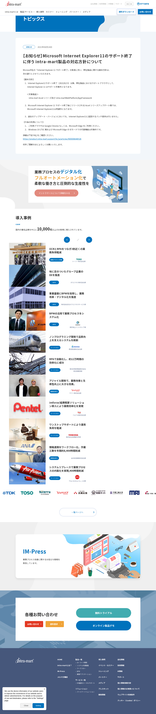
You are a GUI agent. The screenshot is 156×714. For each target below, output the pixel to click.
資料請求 (54, 624)
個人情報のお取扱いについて (128, 689)
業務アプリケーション (84, 674)
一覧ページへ (77, 512)
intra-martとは (11, 11)
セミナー (50, 11)
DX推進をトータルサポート (86, 683)
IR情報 (110, 4)
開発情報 (101, 694)
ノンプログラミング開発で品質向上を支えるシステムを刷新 (67, 338)
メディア (86, 11)
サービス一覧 (80, 680)
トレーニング (61, 11)
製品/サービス (26, 11)
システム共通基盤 (83, 665)
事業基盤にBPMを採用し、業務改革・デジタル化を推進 (66, 295)
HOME (59, 659)
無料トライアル (103, 613)
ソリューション (81, 689)
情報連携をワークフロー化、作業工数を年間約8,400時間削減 (67, 448)
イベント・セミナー (106, 665)
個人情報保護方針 (124, 683)
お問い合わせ (145, 11)
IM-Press (34, 551)
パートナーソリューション (85, 692)
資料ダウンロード (126, 11)
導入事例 (40, 11)
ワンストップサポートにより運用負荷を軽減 (67, 426)
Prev (67, 240)
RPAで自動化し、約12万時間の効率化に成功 (66, 360)
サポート (118, 4)
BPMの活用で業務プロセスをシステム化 (66, 315)
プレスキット (103, 689)
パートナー (74, 11)
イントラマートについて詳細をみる (54, 193)
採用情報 (102, 4)
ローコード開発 (82, 662)
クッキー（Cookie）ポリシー (128, 700)
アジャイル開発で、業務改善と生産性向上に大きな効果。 (67, 382)
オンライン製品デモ (104, 625)
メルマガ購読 (62, 677)
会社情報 (93, 4)
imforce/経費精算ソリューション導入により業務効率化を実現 (66, 404)
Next (89, 240)
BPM (78, 671)
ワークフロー (81, 668)
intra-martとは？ (64, 665)
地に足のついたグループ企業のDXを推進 (66, 273)
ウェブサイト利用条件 (126, 694)
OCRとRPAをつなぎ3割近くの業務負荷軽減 (67, 250)
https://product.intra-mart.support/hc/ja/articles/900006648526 (52, 138)
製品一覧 (78, 659)
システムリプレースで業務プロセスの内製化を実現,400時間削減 (67, 468)
